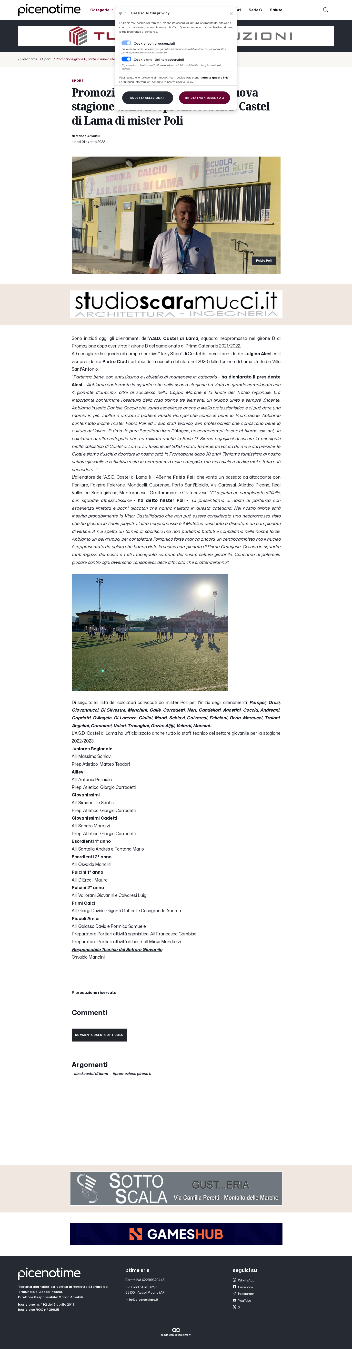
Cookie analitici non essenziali (159, 59)
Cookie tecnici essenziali (154, 43)
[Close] (231, 13)
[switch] (126, 59)
